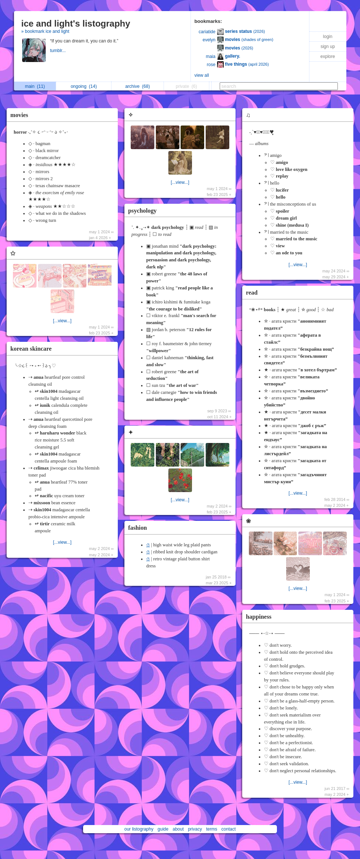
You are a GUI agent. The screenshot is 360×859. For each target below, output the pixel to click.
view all (202, 75)
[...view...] (62, 320)
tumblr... (58, 50)
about (178, 829)
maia (210, 56)
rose (211, 64)
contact (229, 829)
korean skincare (31, 348)
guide (163, 829)
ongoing (84, 86)
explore (327, 56)
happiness (258, 616)
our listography (139, 829)
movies (19, 114)
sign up (327, 46)
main (35, 86)
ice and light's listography (75, 23)
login (327, 36)
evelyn (209, 39)
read (252, 292)
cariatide (207, 31)
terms (211, 829)
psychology (142, 210)
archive (137, 86)
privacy (195, 829)
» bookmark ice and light (45, 31)
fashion (137, 527)
